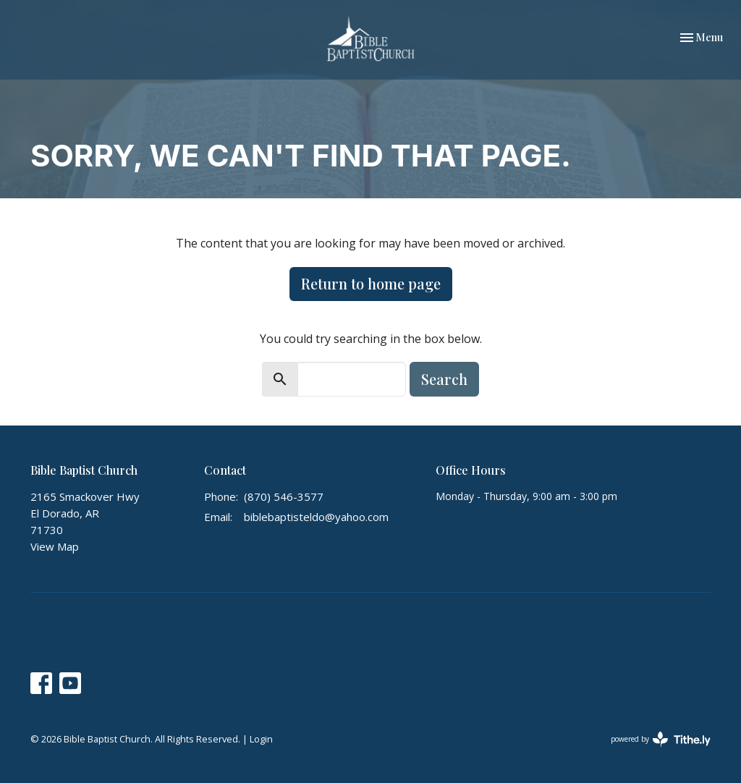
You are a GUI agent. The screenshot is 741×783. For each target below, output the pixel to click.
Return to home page (371, 283)
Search (444, 379)
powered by (661, 739)
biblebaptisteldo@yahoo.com (316, 516)
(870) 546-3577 (283, 496)
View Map (54, 546)
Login (261, 738)
